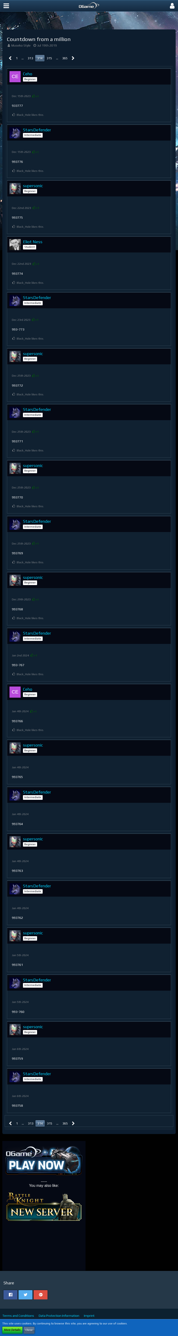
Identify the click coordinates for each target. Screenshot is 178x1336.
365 (65, 58)
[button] (6, 5)
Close (29, 1330)
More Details (12, 1330)
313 (30, 58)
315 (49, 58)
